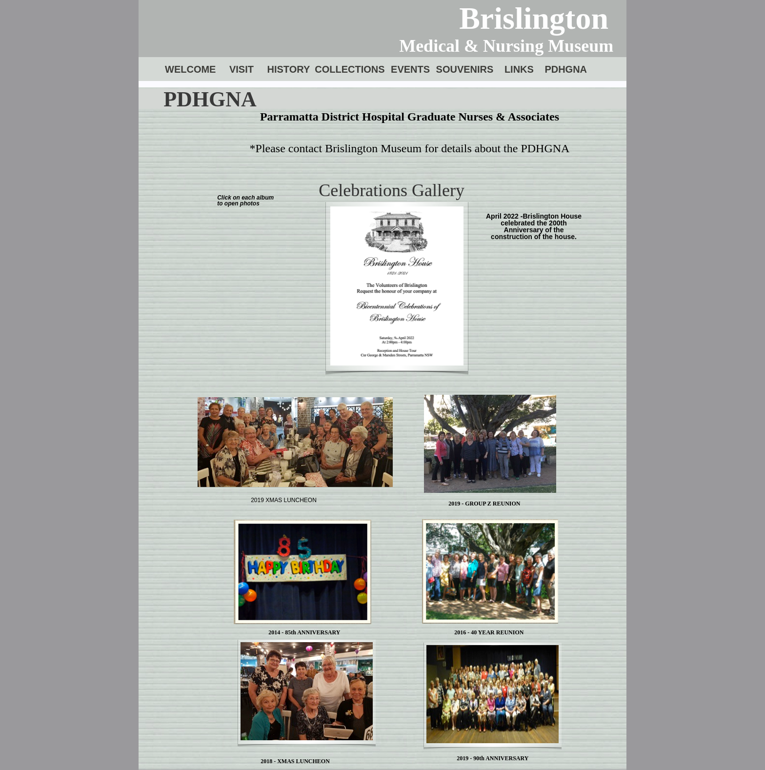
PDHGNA (565, 69)
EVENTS (410, 69)
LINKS (519, 69)
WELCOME (190, 69)
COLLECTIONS (349, 69)
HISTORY (288, 69)
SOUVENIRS (465, 69)
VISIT (241, 69)
